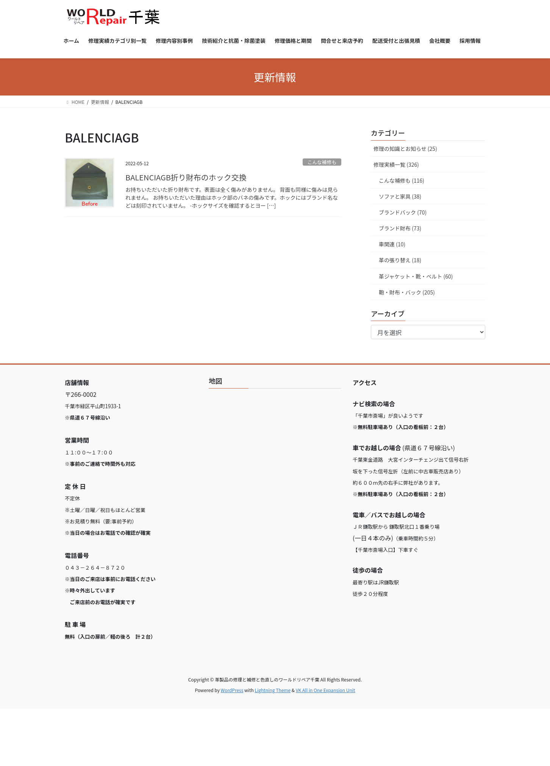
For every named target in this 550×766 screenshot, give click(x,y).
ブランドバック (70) (403, 212)
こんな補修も (321, 162)
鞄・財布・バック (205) (407, 292)
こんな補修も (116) (401, 180)
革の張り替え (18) (400, 260)
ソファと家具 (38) (400, 196)
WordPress (232, 690)
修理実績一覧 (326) (396, 164)
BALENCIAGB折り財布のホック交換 (186, 177)
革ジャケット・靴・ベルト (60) (416, 276)
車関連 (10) (392, 244)
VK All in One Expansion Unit (325, 690)
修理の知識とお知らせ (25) (405, 148)
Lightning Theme (273, 690)
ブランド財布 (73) (400, 228)
